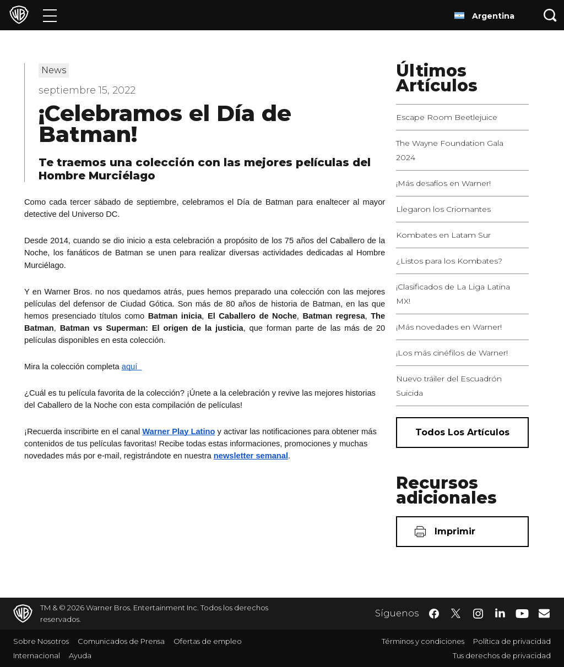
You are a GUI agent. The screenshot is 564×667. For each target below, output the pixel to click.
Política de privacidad (512, 641)
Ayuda (80, 655)
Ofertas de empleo (207, 641)
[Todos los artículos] (462, 432)
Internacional (36, 655)
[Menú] (49, 15)
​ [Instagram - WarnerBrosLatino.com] (478, 614)
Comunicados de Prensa (121, 641)
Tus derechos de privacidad (502, 655)
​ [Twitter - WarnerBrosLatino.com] (456, 614)
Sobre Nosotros (41, 641)
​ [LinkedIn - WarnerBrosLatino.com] (500, 612)
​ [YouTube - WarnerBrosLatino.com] (522, 614)
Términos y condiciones (423, 641)
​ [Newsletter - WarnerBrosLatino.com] (544, 613)
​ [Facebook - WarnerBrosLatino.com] (434, 614)
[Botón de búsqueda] (550, 15)
